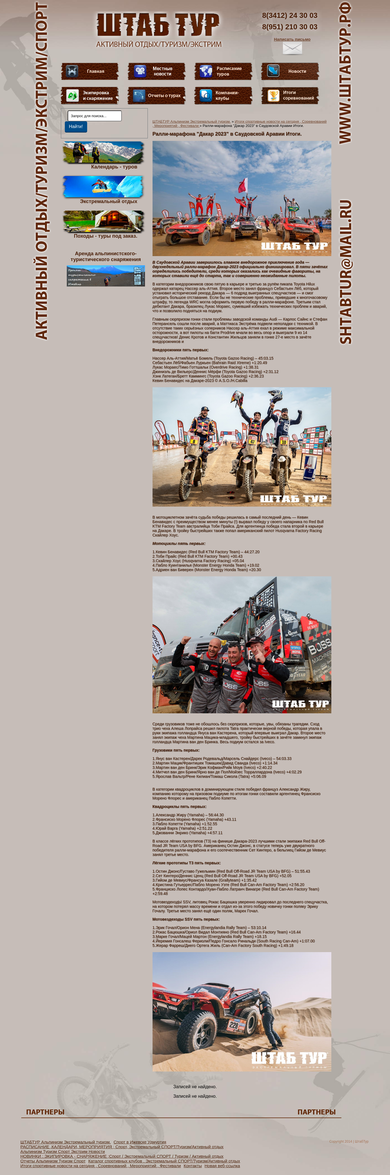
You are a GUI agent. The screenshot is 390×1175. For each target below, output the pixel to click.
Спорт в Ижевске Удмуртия (139, 1142)
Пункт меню (90, 96)
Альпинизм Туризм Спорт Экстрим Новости (62, 1151)
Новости (290, 71)
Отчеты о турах (156, 96)
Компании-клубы (223, 96)
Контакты (193, 1165)
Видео (156, 71)
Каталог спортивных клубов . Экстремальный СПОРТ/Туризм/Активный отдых (164, 1161)
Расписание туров (223, 71)
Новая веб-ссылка (222, 1165)
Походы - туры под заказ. (105, 235)
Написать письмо (292, 46)
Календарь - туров (114, 166)
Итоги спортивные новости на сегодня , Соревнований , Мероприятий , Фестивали (100, 1165)
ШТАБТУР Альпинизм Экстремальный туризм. (192, 121)
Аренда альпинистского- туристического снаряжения (106, 268)
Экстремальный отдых (108, 201)
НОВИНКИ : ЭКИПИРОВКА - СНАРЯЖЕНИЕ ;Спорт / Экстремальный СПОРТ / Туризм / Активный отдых (121, 1156)
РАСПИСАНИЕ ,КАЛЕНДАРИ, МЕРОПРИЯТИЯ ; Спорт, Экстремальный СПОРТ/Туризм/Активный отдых (121, 1146)
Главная (90, 71)
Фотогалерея (290, 96)
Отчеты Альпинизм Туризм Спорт (52, 1161)
